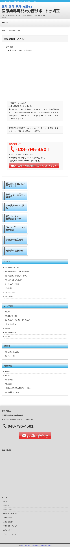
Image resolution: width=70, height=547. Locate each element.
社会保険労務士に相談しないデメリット (17, 276)
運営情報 (7, 371)
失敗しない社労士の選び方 (13, 280)
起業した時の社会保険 (12, 352)
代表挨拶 (7, 375)
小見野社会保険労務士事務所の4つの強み (18, 388)
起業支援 (7, 336)
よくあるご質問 (10, 292)
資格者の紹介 (9, 380)
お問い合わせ (9, 296)
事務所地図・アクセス (12, 392)
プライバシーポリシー (10, 534)
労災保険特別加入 (10, 324)
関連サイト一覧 (10, 356)
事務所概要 (8, 384)
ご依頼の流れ (9, 288)
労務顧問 (7, 312)
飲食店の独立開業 (10, 332)
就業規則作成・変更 (11, 316)
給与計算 (7, 328)
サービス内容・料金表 (12, 284)
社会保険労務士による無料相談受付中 (17, 272)
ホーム (5, 501)
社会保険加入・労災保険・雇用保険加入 (17, 320)
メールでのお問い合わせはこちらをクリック (35, 166)
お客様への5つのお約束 (12, 267)
